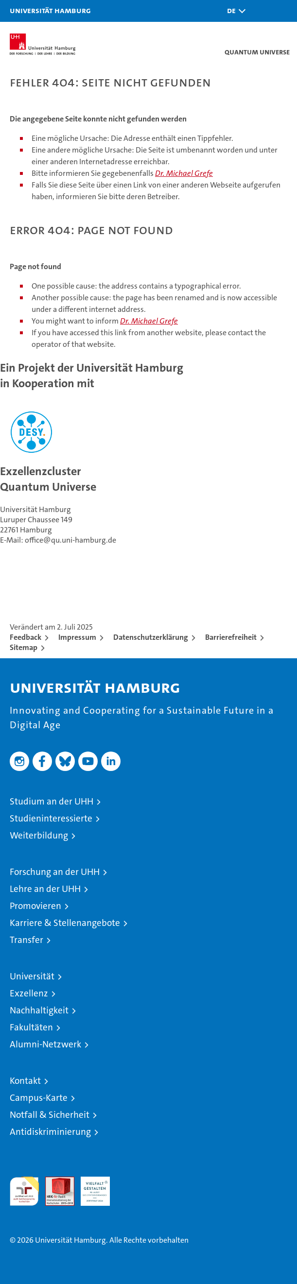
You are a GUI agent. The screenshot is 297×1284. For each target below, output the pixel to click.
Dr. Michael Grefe (184, 173)
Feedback (25, 637)
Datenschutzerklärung (150, 637)
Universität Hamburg (50, 10)
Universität (32, 976)
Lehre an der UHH (45, 889)
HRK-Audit (90, 1187)
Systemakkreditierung (130, 1182)
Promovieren (35, 906)
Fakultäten (31, 1027)
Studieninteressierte (51, 818)
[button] (234, 11)
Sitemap (23, 647)
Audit (54, 1182)
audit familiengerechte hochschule (24, 1191)
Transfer (26, 940)
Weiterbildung (39, 835)
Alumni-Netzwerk (45, 1044)
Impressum (77, 637)
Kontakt (25, 1081)
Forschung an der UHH (55, 872)
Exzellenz (29, 993)
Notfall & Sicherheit (49, 1115)
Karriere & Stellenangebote (65, 923)
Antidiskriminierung (50, 1132)
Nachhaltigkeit (39, 1010)
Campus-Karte (39, 1098)
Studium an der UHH (51, 801)
